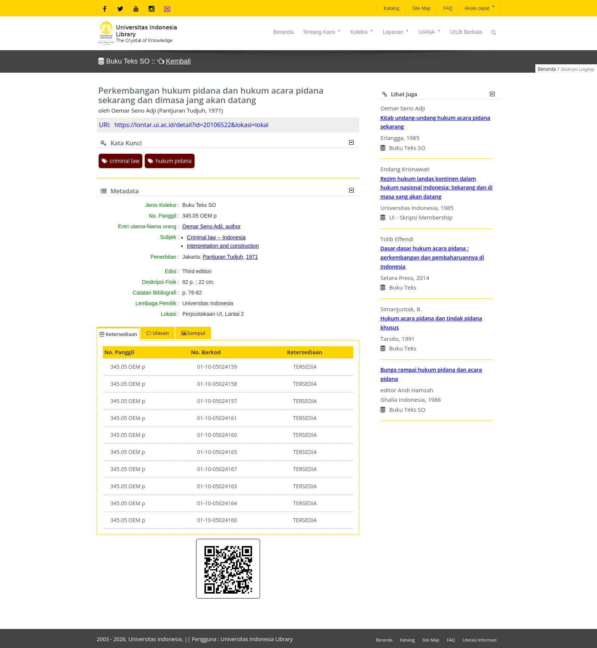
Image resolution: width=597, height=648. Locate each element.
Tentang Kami (322, 32)
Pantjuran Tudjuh (223, 257)
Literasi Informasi (479, 640)
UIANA (429, 32)
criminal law (120, 160)
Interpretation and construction (223, 246)
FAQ (447, 8)
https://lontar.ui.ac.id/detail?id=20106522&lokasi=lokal (191, 125)
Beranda (283, 32)
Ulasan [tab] (157, 333)
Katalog (391, 8)
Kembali (178, 61)
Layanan (396, 32)
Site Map (421, 8)
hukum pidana (170, 160)
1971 (252, 257)
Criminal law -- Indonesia (216, 237)
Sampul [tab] (193, 333)
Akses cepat (480, 8)
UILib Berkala (466, 32)
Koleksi (362, 32)
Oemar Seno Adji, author (211, 226)
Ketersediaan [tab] (118, 334)
